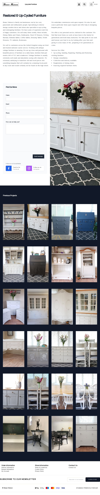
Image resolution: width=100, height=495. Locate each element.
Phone (7, 113)
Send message (38, 156)
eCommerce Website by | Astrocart (87, 488)
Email (7, 104)
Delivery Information (7, 467)
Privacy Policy (39, 471)
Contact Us (72, 467)
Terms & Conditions (41, 467)
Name (7, 95)
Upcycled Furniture (31, 4)
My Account (5, 471)
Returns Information (7, 469)
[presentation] (19, 144)
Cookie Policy (39, 469)
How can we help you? (12, 122)
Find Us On (16, 167)
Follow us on (37, 167)
